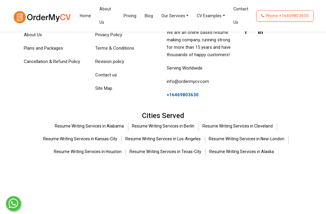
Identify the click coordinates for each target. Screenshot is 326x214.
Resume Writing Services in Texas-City (165, 151)
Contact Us (240, 16)
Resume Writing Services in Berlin (163, 126)
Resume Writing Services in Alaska (241, 151)
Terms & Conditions (114, 48)
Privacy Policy (108, 34)
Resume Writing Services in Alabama (89, 126)
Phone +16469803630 (285, 15)
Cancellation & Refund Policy (52, 61)
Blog (149, 15)
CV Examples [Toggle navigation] (209, 15)
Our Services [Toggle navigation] (173, 15)
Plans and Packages (43, 48)
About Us (105, 16)
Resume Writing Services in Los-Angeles (163, 138)
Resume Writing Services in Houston (87, 151)
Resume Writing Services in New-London (246, 138)
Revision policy (109, 61)
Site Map (103, 88)
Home (85, 15)
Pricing (130, 15)
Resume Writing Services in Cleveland (237, 126)
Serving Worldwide (184, 68)
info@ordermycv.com (188, 81)
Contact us (106, 75)
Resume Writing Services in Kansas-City (80, 138)
